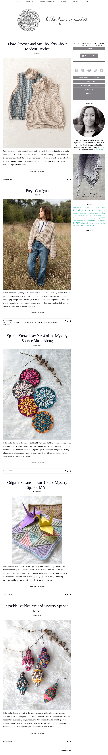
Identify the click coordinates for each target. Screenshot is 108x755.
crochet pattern (33, 322)
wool (88, 225)
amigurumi (101, 210)
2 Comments (7, 471)
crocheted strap (83, 215)
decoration (93, 215)
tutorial (83, 225)
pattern (76, 222)
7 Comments (7, 179)
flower (75, 218)
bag (81, 213)
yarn (92, 225)
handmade (76, 220)
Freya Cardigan (37, 190)
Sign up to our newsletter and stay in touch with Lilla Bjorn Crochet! (89, 44)
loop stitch (84, 220)
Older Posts (66, 751)
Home (18, 2)
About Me (29, 2)
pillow (83, 223)
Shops (64, 2)
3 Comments (7, 321)
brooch (85, 213)
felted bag (101, 215)
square (78, 225)
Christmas (77, 207)
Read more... (99, 150)
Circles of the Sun (94, 207)
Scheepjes (7, 324)
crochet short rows (49, 322)
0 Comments (7, 594)
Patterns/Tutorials (47, 2)
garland (102, 218)
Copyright (88, 2)
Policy (75, 2)
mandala (91, 220)
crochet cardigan (19, 322)
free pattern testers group (88, 218)
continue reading (37, 171)
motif (97, 220)
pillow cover (89, 223)
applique (76, 213)
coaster (91, 213)
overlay (102, 220)
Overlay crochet (84, 210)
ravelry (103, 223)
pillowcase (97, 223)
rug (74, 225)
